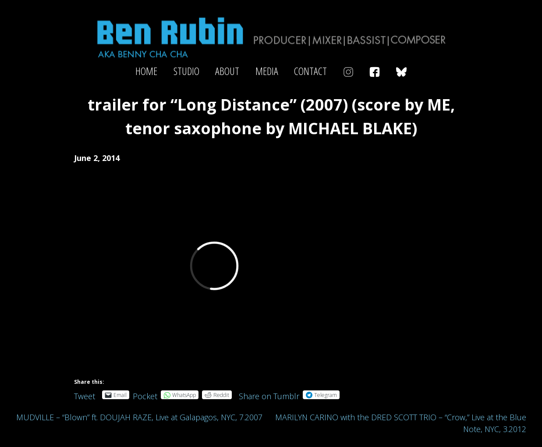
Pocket (145, 396)
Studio (186, 71)
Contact (310, 71)
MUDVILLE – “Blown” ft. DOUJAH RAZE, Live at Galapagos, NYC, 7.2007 (139, 417)
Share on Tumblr (269, 394)
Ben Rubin (271, 36)
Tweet (84, 394)
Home (146, 71)
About (227, 71)
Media (266, 71)
